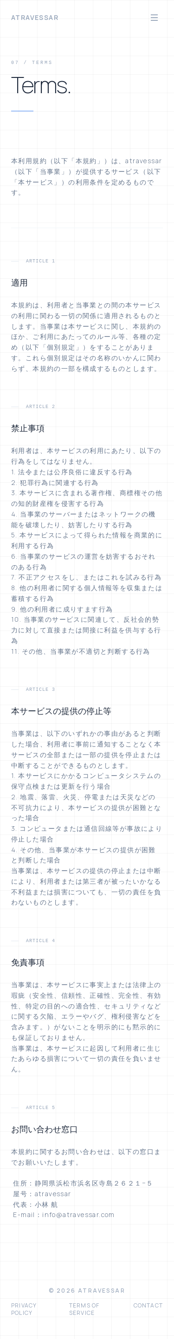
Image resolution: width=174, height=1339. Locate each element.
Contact (148, 1305)
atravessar (34, 17)
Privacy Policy (24, 1309)
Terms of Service (84, 1309)
